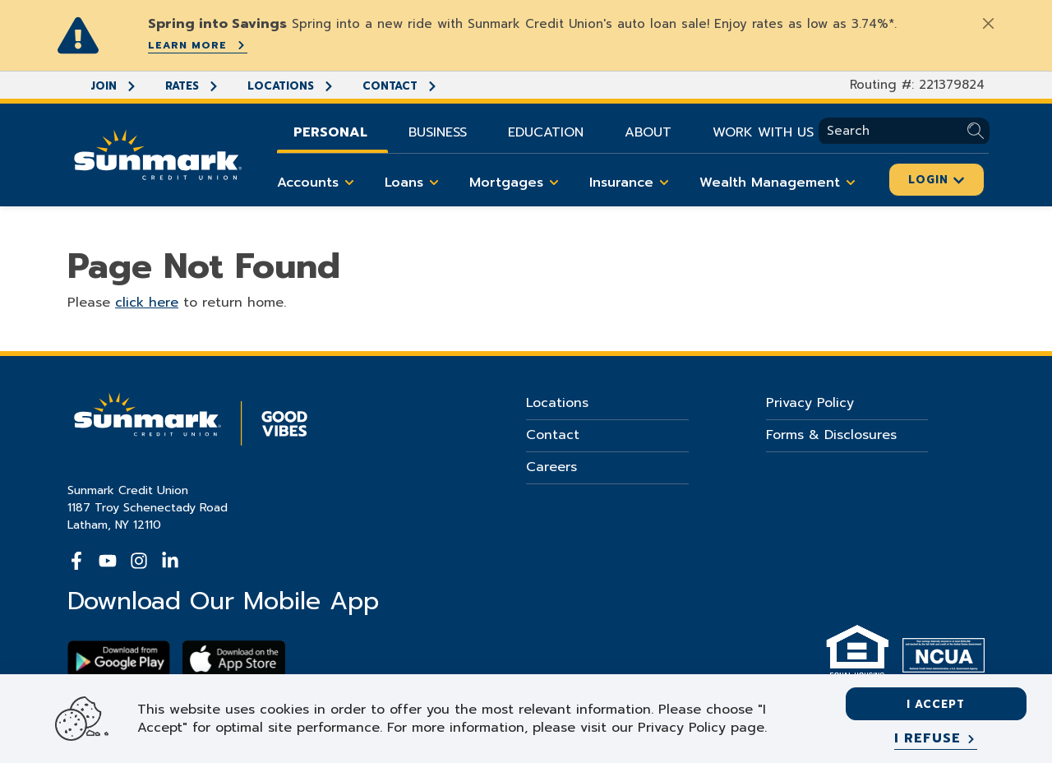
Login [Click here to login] (936, 179)
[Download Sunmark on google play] (118, 658)
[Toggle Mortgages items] (554, 182)
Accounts (318, 182)
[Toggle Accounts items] (349, 182)
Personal (330, 132)
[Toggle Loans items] (434, 182)
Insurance (632, 182)
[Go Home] (157, 152)
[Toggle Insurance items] (664, 182)
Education (546, 132)
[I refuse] (935, 739)
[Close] (987, 23)
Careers (551, 467)
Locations (291, 86)
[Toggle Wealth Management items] (850, 182)
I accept (936, 704)
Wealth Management (780, 182)
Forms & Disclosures (831, 435)
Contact (400, 86)
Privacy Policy (810, 403)
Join (113, 86)
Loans (415, 182)
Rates (192, 86)
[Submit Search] (978, 131)
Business (437, 132)
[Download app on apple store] (233, 658)
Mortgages (517, 182)
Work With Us (763, 132)
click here (146, 302)
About (648, 132)
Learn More (197, 45)
